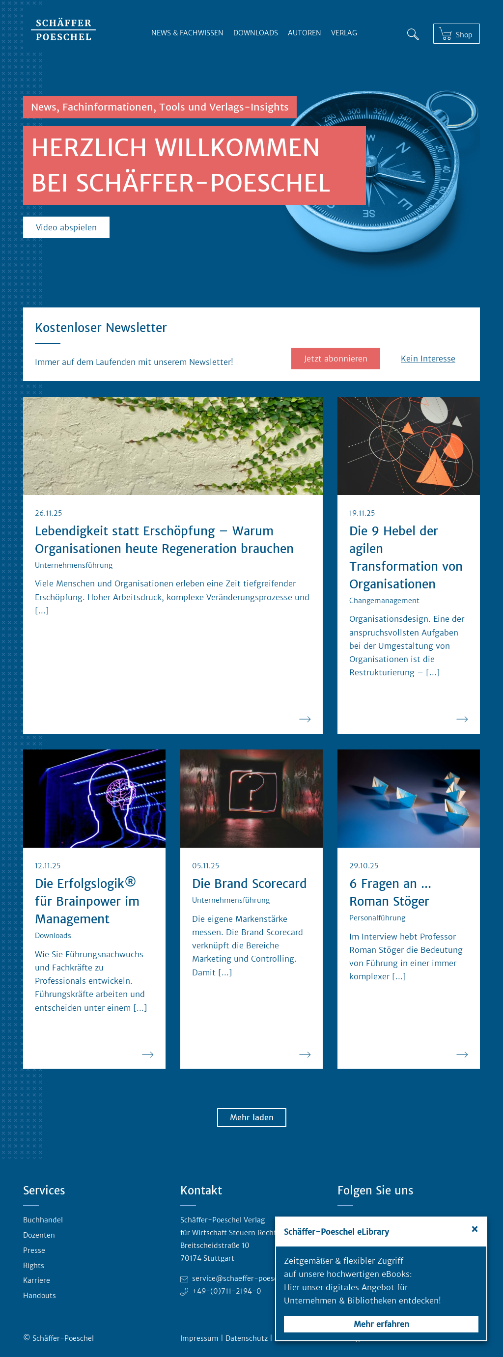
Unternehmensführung (73, 565)
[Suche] (413, 34)
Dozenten (39, 1235)
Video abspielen (66, 227)
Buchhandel (43, 1220)
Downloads (255, 32)
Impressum (199, 1338)
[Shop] (456, 34)
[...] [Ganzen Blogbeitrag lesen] (42, 610)
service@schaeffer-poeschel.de (245, 1278)
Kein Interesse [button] (428, 358)
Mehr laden (252, 1117)
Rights (33, 1265)
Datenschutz (246, 1338)
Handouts (39, 1295)
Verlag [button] (344, 32)
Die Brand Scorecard (249, 883)
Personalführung (377, 918)
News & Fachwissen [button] (187, 32)
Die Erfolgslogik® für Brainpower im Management (87, 901)
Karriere (36, 1280)
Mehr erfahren (381, 1324)
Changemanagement (384, 600)
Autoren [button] (304, 32)
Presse (34, 1250)
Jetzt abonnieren (335, 358)
